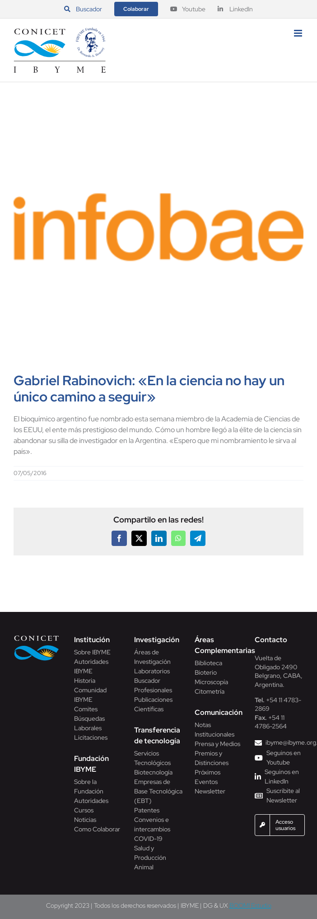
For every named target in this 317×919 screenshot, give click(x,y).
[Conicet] (37, 638)
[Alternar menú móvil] (298, 33)
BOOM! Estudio (250, 905)
